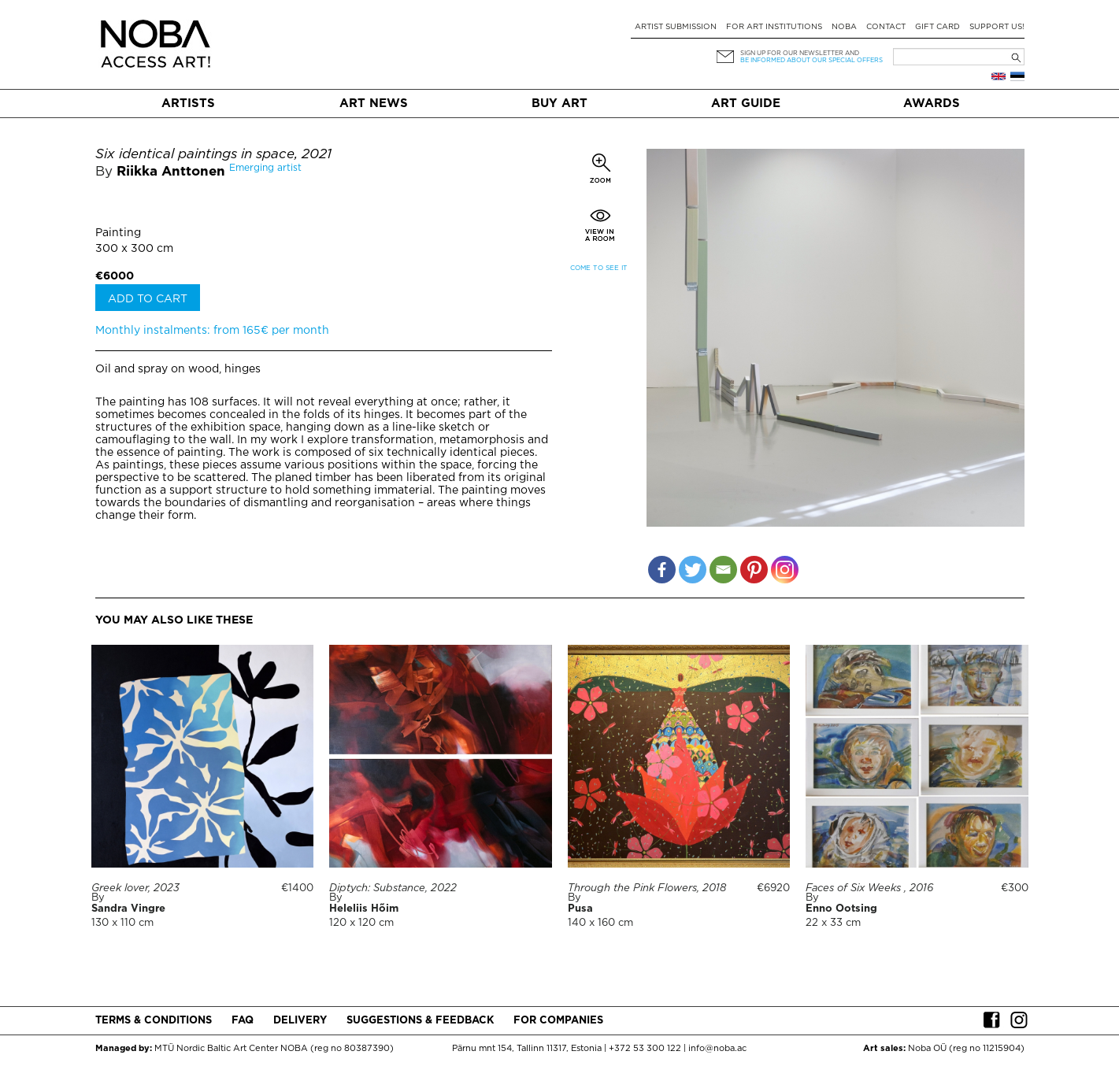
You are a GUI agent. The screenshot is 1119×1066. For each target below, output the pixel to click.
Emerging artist (265, 168)
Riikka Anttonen (171, 172)
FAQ (243, 1020)
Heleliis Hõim (363, 909)
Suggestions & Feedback (420, 1020)
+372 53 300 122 (645, 1049)
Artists (188, 103)
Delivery (300, 1020)
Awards (931, 103)
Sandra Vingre (128, 909)
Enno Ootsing (841, 909)
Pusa (580, 909)
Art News (373, 103)
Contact (886, 27)
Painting (118, 233)
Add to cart (147, 299)
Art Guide (745, 103)
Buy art (559, 103)
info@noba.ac (717, 1049)
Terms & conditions (153, 1020)
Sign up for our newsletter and (799, 53)
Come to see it (599, 268)
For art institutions (774, 27)
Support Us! (997, 27)
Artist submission (676, 27)
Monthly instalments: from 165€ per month (212, 330)
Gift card (937, 27)
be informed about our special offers (811, 60)
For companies (558, 1020)
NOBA (844, 27)
